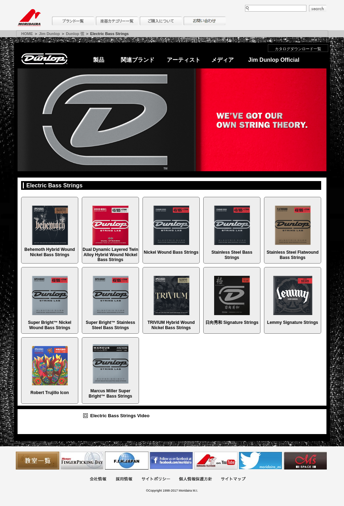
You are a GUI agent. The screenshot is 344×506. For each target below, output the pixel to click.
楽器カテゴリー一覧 (117, 20)
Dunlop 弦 (75, 34)
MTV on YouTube (216, 461)
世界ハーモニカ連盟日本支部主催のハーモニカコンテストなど (126, 461)
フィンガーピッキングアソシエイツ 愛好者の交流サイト (82, 461)
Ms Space (305, 461)
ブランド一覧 (73, 20)
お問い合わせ (205, 20)
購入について (161, 20)
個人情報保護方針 (195, 479)
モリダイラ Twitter (260, 461)
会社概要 (98, 479)
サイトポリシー (156, 479)
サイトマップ (233, 479)
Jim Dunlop (49, 34)
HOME (27, 34)
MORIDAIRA (29, 17)
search (317, 8)
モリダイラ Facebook (171, 461)
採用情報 (123, 479)
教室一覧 (37, 461)
